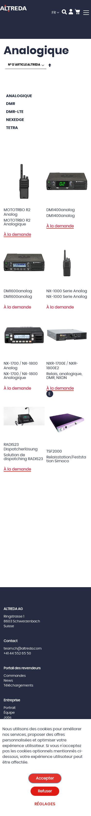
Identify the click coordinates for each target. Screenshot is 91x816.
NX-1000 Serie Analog (66, 297)
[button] (55, 13)
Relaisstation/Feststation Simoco (66, 459)
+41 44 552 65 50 (17, 653)
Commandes (15, 676)
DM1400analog (60, 216)
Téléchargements (18, 685)
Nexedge (15, 120)
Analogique (19, 96)
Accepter (45, 778)
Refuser (45, 791)
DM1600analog (18, 297)
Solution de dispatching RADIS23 (23, 457)
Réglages (45, 804)
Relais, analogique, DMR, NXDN (64, 376)
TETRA (12, 128)
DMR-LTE (15, 112)
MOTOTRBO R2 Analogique (17, 222)
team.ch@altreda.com (22, 648)
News (8, 680)
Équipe (9, 712)
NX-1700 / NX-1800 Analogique (21, 376)
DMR (10, 104)
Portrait (10, 708)
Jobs (7, 717)
